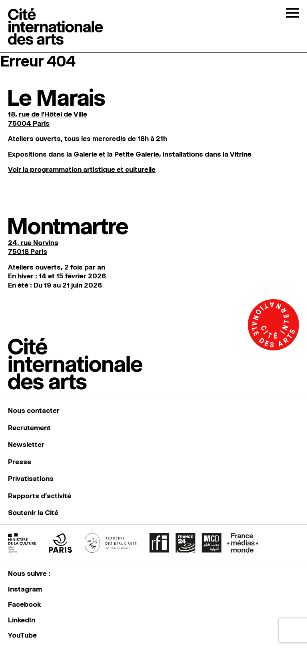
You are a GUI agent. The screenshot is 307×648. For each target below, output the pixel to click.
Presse (19, 462)
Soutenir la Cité (33, 513)
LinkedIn (21, 620)
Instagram (25, 589)
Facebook (24, 604)
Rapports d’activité (39, 496)
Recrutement (29, 428)
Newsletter (26, 445)
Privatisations (31, 479)
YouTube (22, 635)
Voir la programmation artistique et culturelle (81, 169)
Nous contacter (34, 411)
